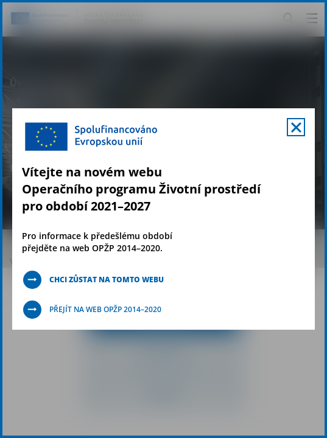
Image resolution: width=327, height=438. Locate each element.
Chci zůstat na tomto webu (106, 279)
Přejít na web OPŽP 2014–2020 (105, 309)
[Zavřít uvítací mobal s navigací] (296, 127)
